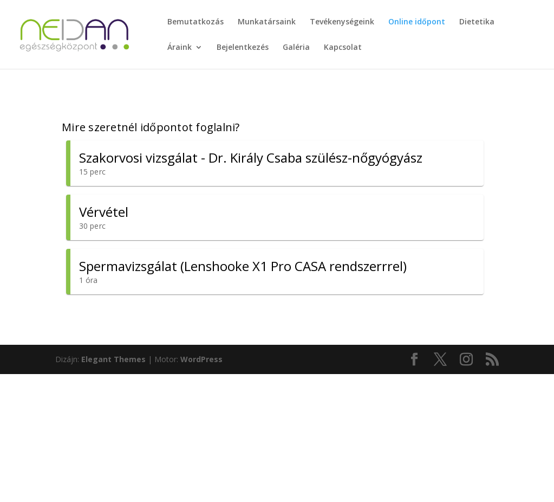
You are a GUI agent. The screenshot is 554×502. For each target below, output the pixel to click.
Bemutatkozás (195, 22)
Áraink (179, 47)
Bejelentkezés (243, 47)
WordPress (201, 359)
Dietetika (476, 22)
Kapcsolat (343, 47)
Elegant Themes (113, 359)
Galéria (296, 47)
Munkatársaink (267, 22)
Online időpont (416, 22)
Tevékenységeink (342, 22)
